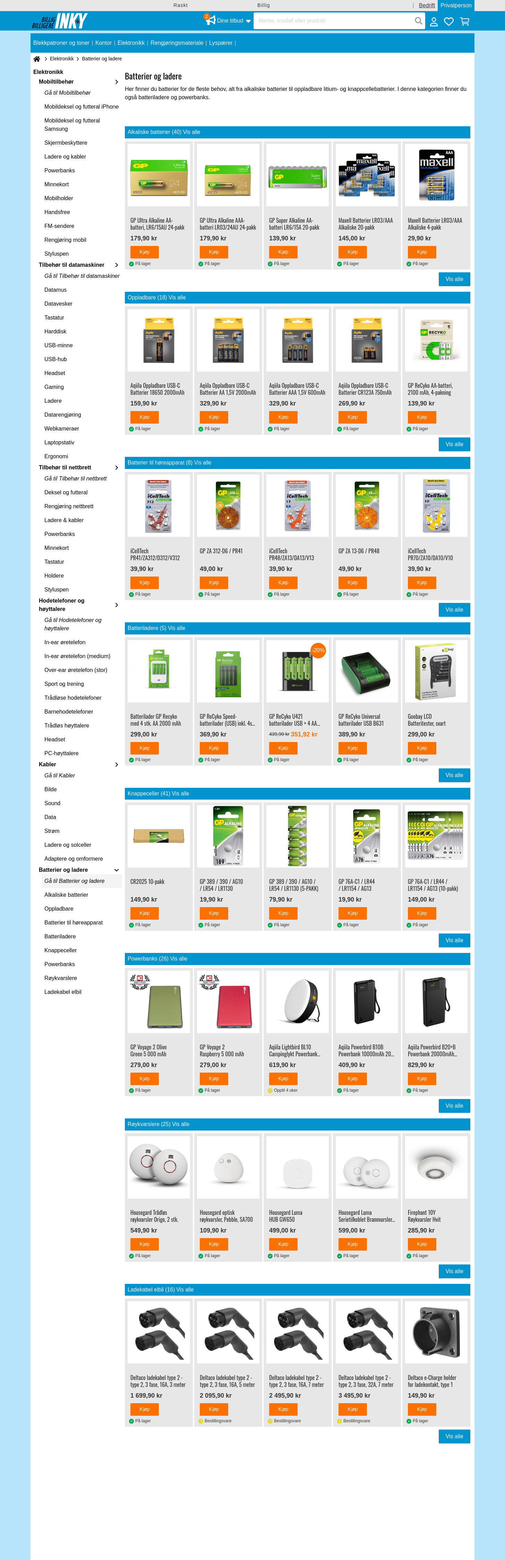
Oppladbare (59, 909)
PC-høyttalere (61, 753)
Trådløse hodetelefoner (73, 698)
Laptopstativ (59, 442)
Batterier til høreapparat (73, 923)
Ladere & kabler (64, 520)
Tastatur (54, 318)
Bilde (50, 789)
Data (50, 817)
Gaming (54, 387)
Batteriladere (60, 936)
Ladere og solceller (67, 845)
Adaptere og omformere (73, 859)
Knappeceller (60, 950)
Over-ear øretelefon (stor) (75, 670)
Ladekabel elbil (63, 992)
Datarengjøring (62, 415)
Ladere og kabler (65, 157)
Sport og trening (64, 684)
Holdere (54, 576)
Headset (54, 373)
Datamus (55, 290)
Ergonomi (56, 456)
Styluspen (56, 254)
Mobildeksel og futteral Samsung (72, 125)
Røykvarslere (60, 978)
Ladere (53, 401)
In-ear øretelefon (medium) (77, 656)
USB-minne (58, 345)
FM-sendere (59, 226)
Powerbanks (59, 170)
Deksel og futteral (66, 492)
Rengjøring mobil (65, 240)
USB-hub (55, 359)
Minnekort (56, 184)
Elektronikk (62, 58)
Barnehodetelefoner (68, 712)
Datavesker (58, 304)
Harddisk (55, 331)
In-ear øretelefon (64, 642)
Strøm (52, 831)
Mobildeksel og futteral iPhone (81, 107)
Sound (52, 803)
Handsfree (57, 212)
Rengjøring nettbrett (68, 506)
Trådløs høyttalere (66, 725)
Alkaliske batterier (66, 895)
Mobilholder (58, 198)
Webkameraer (61, 429)
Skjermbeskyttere (65, 143)
